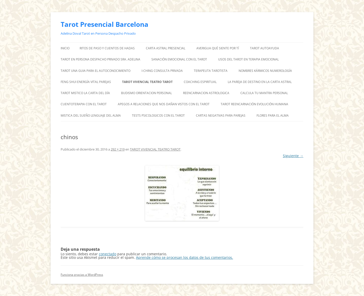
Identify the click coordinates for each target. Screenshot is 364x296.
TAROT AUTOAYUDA (264, 48)
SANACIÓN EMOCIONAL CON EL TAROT (179, 59)
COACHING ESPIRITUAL (200, 82)
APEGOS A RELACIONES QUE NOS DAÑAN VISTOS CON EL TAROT (164, 104)
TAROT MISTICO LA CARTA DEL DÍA (85, 93)
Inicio (65, 48)
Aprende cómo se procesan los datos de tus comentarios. (184, 257)
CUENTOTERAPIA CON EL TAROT (84, 104)
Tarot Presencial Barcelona (104, 24)
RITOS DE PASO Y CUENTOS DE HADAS (107, 48)
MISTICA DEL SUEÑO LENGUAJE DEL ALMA (91, 115)
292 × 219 (118, 149)
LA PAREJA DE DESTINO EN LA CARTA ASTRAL (260, 82)
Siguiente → (293, 155)
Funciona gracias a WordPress (82, 274)
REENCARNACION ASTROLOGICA (206, 93)
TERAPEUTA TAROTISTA (211, 71)
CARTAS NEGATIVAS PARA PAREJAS (220, 115)
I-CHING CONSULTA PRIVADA (162, 71)
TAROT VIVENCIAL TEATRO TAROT (147, 82)
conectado (107, 253)
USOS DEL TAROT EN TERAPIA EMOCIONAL (248, 59)
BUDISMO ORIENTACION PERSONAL (146, 93)
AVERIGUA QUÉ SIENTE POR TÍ (217, 48)
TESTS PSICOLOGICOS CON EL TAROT (158, 115)
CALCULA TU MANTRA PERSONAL (264, 93)
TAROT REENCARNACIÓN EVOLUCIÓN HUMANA (254, 104)
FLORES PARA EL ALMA (273, 115)
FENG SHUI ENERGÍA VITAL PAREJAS (86, 82)
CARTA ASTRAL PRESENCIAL (165, 48)
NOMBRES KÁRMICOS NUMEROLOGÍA (265, 71)
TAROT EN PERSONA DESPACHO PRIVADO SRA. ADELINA (100, 59)
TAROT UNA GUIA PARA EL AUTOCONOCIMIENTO (95, 71)
